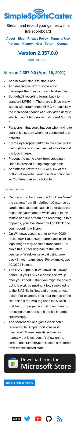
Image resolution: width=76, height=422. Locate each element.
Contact (63, 43)
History (27, 43)
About (10, 38)
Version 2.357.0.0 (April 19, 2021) (34, 72)
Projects (14, 43)
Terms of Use (60, 38)
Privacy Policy (37, 38)
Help (39, 43)
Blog (21, 38)
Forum (49, 43)
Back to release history (19, 382)
